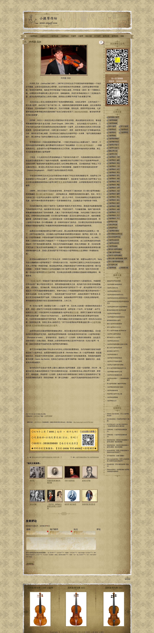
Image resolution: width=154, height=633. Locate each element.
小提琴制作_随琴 (114, 194)
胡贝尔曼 (75, 312)
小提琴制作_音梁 (114, 178)
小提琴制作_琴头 (114, 197)
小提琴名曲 (54, 36)
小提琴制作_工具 (114, 166)
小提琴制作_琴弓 (114, 182)
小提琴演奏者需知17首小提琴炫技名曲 (87, 457)
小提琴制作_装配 (114, 206)
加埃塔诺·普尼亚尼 (88, 504)
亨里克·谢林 (61, 182)
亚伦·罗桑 (33, 504)
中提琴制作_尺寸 (114, 215)
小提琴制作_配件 (114, 203)
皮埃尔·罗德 (86, 481)
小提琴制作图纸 (113, 231)
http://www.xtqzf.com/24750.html (83, 422)
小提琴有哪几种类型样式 (114, 284)
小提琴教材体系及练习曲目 (115, 387)
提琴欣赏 (106, 36)
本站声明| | (74, 632)
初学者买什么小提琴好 (114, 337)
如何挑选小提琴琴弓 (113, 351)
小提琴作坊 (37, 422)
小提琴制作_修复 (114, 160)
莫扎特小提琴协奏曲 (115, 249)
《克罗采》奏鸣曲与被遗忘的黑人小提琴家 (54, 506)
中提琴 (73, 36)
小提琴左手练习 (113, 145)
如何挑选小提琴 (113, 117)
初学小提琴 (112, 126)
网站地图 (82, 632)
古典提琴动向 (112, 228)
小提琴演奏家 (48, 416)
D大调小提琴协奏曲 (85, 145)
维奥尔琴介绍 (112, 151)
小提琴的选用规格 (112, 397)
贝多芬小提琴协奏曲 (115, 255)
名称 (28, 529)
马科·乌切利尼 (70, 481)
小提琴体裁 (112, 268)
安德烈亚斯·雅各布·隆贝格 (116, 426)
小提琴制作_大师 (114, 157)
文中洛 (109, 455)
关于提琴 (97, 36)
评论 (99, 529)
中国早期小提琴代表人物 (114, 394)
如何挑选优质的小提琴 (114, 320)
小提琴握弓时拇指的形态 (114, 358)
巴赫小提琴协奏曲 (114, 252)
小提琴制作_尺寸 (114, 212)
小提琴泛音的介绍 (112, 288)
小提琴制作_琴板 (114, 185)
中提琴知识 (112, 129)
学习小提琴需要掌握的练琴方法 (116, 368)
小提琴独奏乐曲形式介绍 (114, 371)
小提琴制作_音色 (114, 163)
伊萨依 (89, 124)
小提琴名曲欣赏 (113, 243)
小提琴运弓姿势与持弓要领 (115, 365)
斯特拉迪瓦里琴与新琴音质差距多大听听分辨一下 (47, 457)
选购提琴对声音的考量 (114, 281)
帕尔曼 (79, 251)
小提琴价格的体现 (112, 390)
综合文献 (88, 36)
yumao (109, 450)
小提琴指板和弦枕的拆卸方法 (116, 317)
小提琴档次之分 (111, 401)
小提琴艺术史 (112, 154)
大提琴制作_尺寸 (114, 218)
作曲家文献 (124, 268)
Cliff (108, 429)
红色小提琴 (36, 281)
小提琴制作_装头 (114, 200)
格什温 (48, 269)
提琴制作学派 (112, 221)
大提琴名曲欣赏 (113, 240)
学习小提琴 (124, 126)
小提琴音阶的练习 (112, 354)
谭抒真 (32, 481)
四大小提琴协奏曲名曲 (115, 261)
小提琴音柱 (112, 132)
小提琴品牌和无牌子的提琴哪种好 (117, 307)
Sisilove (109, 469)
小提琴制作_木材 (114, 191)
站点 (76, 529)
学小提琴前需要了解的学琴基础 (116, 383)
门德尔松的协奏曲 (80, 112)
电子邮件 (54, 529)
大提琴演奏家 (112, 123)
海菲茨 (46, 272)
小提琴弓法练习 (113, 148)
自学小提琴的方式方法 (114, 327)
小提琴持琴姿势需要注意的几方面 (117, 344)
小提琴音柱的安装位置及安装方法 (117, 298)
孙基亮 (109, 440)
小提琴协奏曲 (112, 246)
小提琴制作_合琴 (114, 188)
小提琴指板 (112, 135)
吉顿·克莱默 (120, 455)
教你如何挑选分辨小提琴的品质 (116, 310)
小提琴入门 (44, 36)
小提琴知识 (65, 36)
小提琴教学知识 (113, 142)
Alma (108, 464)
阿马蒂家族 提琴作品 (115, 234)
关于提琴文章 (112, 265)
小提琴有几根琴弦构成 (114, 334)
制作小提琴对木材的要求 (114, 324)
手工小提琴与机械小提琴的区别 (116, 330)
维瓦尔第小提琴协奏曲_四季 (117, 258)
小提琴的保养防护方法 (114, 291)
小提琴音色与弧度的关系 (114, 375)
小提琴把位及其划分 (113, 341)
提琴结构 (115, 36)
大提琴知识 (124, 129)
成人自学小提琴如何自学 (114, 347)
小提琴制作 (34, 36)
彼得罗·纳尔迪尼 (70, 504)
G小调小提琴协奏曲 (45, 194)
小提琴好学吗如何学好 (114, 313)
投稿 (122, 36)
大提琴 (80, 36)
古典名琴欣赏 (112, 225)
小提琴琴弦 (124, 132)
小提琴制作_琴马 (114, 172)
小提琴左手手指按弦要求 (114, 361)
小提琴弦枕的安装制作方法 (115, 294)
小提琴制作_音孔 (114, 175)
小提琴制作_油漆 (114, 209)
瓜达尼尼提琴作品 (114, 237)
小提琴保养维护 (113, 139)
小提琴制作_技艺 (114, 169)
